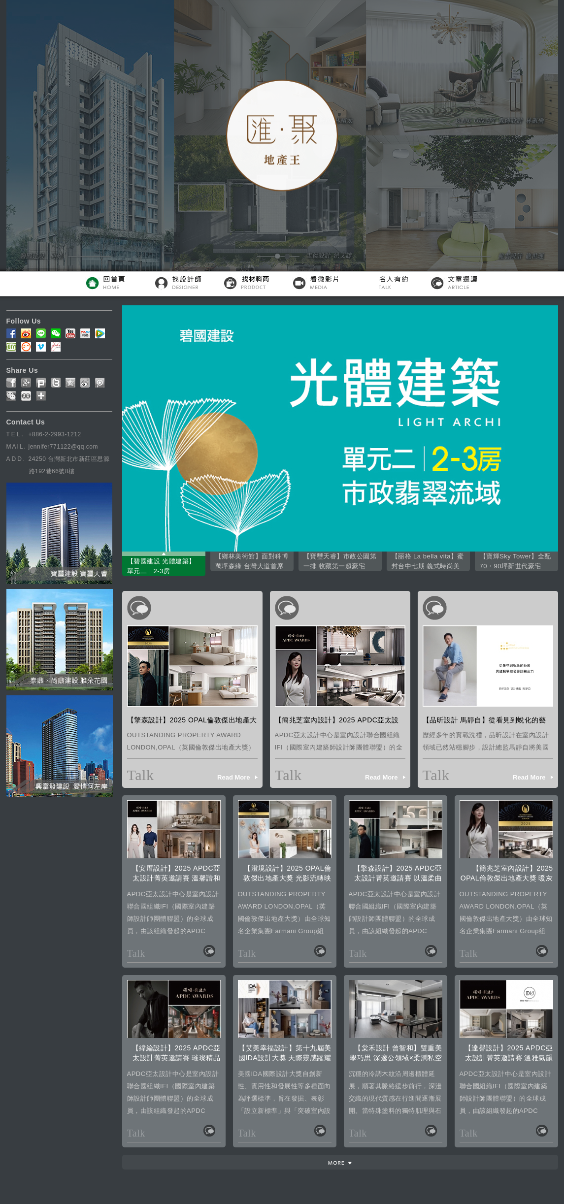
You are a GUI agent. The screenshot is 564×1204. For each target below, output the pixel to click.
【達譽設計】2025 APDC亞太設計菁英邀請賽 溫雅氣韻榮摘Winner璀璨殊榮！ (508, 1058)
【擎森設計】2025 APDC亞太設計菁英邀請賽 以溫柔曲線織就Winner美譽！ (398, 878)
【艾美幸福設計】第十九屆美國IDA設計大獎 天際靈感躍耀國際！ (285, 1058)
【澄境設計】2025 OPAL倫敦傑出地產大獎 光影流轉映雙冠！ (287, 878)
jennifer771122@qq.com (63, 446)
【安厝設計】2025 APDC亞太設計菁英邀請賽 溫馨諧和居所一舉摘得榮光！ (176, 878)
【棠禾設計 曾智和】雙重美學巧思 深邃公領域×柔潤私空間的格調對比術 (396, 1058)
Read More (233, 777)
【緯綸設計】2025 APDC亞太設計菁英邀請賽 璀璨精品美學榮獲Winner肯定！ (176, 1058)
